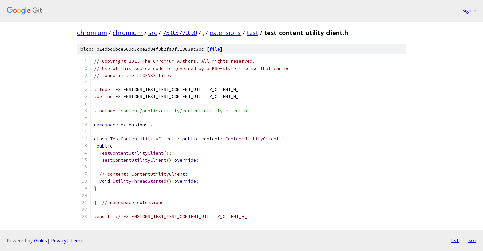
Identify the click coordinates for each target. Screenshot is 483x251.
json (471, 240)
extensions (225, 33)
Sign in (469, 10)
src (152, 33)
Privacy (58, 240)
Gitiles (40, 240)
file (214, 49)
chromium (92, 33)
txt (455, 240)
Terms (77, 240)
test (252, 33)
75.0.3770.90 (180, 33)
